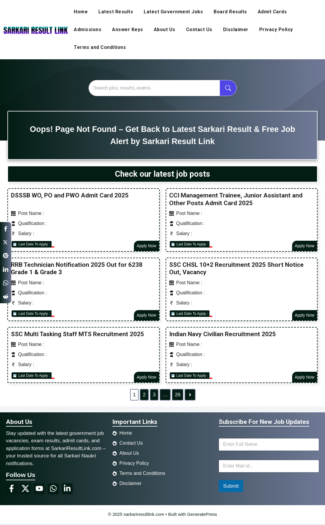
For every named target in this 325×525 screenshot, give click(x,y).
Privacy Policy (276, 29)
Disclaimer (236, 29)
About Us (164, 29)
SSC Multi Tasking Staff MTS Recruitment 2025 (77, 335)
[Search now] (228, 88)
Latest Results (115, 12)
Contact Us (199, 29)
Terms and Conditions (100, 47)
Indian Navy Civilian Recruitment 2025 (222, 335)
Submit (231, 487)
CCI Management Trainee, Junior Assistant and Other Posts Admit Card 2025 (235, 199)
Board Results (230, 12)
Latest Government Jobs (173, 12)
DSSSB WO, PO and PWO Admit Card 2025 (70, 195)
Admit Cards (272, 12)
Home (81, 12)
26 (177, 396)
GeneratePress (202, 515)
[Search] (154, 88)
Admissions (87, 29)
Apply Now (146, 246)
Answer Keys (127, 29)
